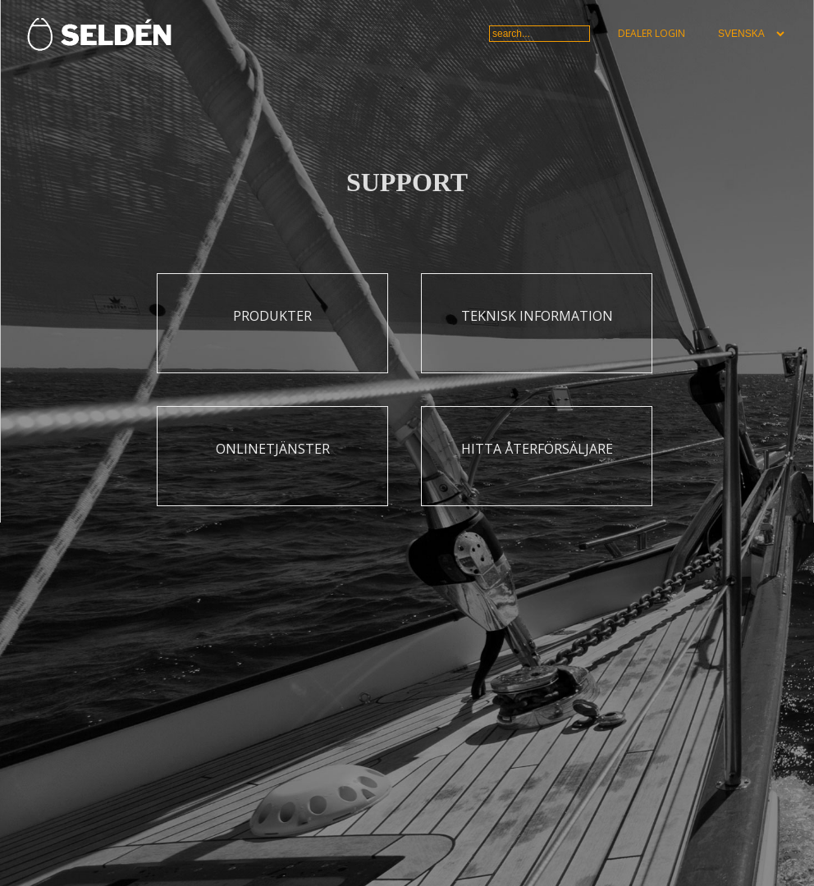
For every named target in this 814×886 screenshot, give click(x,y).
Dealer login (651, 33)
